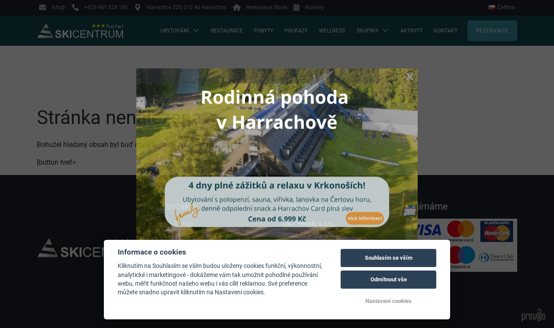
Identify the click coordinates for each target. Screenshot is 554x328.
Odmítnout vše (388, 279)
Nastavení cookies (388, 301)
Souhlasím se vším (388, 258)
